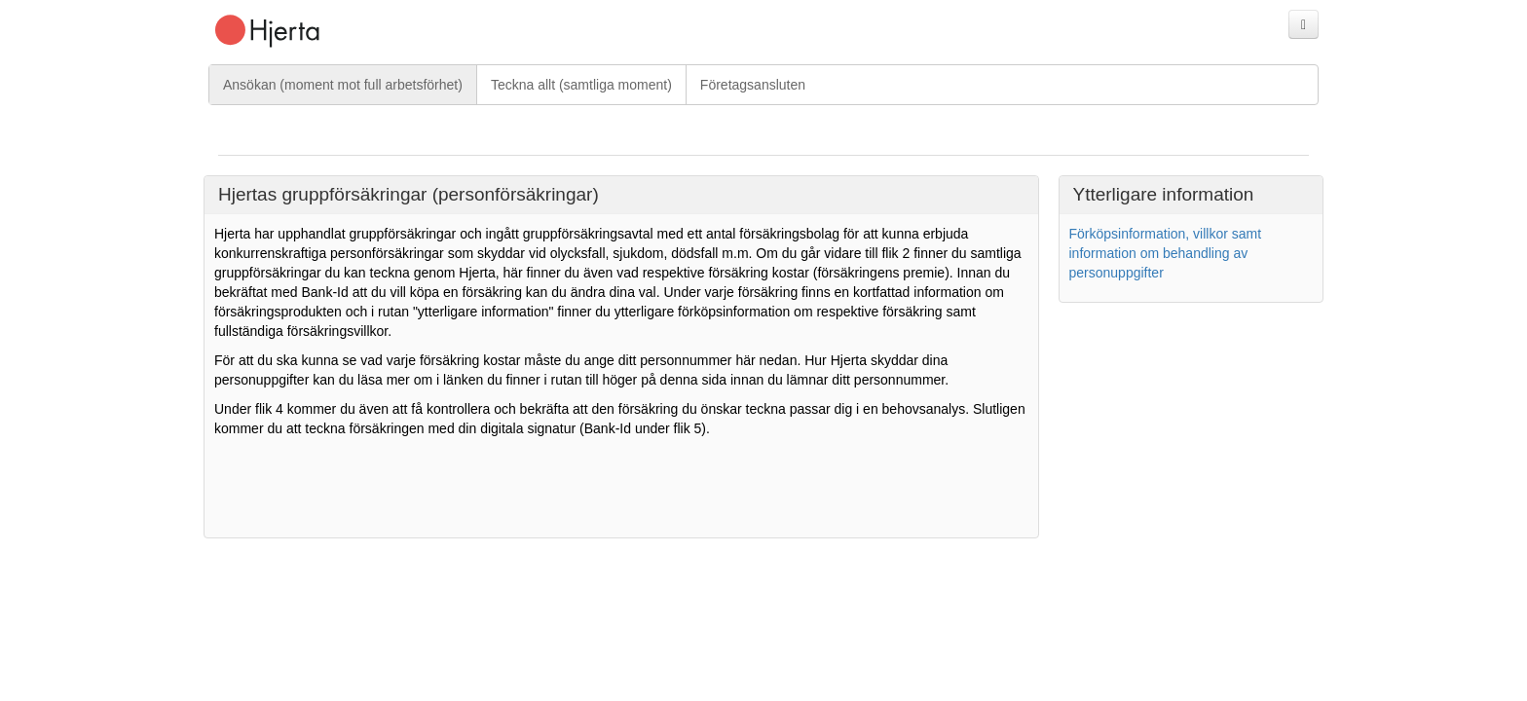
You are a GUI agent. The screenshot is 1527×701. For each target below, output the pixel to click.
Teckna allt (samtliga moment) (581, 84)
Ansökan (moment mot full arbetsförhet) (343, 84)
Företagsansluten (752, 84)
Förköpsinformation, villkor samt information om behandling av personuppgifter (1165, 253)
